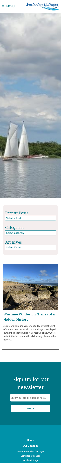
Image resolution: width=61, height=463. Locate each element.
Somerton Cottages (30, 455)
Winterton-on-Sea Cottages (30, 451)
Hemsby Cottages (30, 460)
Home (30, 440)
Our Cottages (30, 445)
